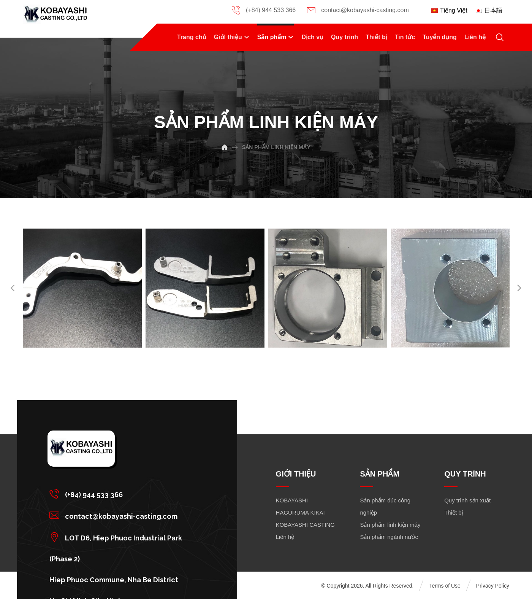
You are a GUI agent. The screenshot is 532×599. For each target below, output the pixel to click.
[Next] (519, 288)
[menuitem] (449, 10)
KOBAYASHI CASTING (305, 524)
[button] (124, 494)
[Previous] (13, 288)
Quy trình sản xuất (467, 500)
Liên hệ (285, 537)
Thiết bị (453, 512)
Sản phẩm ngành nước (389, 537)
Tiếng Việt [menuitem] (453, 10)
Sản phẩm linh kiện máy (390, 524)
